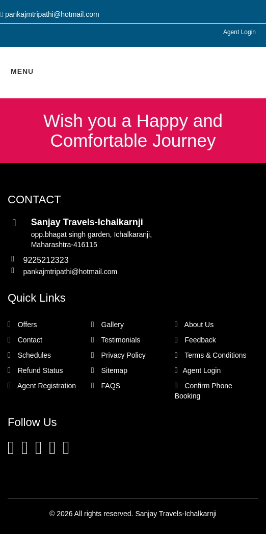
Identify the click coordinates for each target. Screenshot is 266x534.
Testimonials (116, 340)
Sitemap (109, 370)
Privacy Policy (118, 355)
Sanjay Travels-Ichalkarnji (176, 514)
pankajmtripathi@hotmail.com (70, 272)
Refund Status (35, 370)
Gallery (107, 325)
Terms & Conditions (211, 355)
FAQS (105, 386)
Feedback (195, 340)
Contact (25, 340)
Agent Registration (42, 386)
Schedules (29, 355)
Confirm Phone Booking (203, 391)
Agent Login (239, 32)
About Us (194, 325)
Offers (22, 325)
